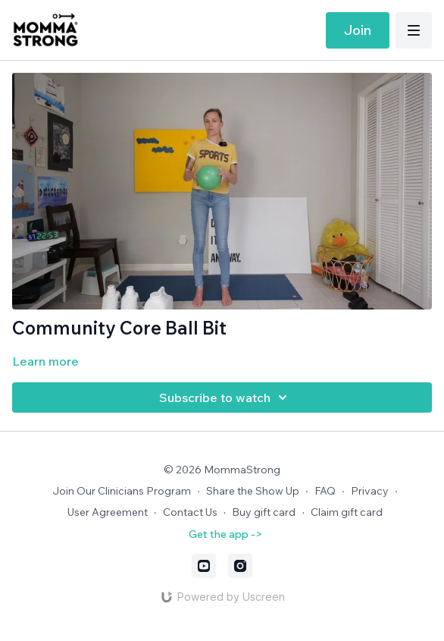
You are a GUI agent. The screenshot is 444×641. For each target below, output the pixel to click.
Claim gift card (347, 512)
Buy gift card (263, 512)
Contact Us (190, 512)
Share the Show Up (252, 491)
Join (357, 30)
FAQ (325, 491)
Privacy (370, 491)
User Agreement (107, 512)
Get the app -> (225, 534)
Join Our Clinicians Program (121, 491)
